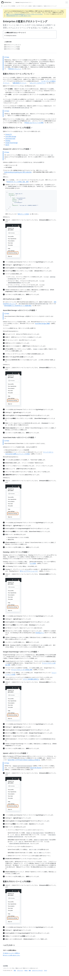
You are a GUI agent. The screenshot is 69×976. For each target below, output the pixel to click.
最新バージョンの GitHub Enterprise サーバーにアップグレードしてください (24, 14)
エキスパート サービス (37, 970)
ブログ (45, 970)
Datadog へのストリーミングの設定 (16, 552)
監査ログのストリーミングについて (18, 73)
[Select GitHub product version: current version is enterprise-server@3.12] (24, 2)
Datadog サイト (40, 632)
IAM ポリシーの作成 (23, 214)
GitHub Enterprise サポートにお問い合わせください (18, 15)
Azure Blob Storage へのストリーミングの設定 (20, 310)
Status (26, 970)
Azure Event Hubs (10, 138)
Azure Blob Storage (10, 136)
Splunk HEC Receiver (36, 767)
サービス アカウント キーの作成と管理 (21, 669)
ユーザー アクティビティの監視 (24, 6)
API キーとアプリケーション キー (29, 571)
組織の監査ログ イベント (19, 83)
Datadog (7, 140)
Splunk (7, 145)
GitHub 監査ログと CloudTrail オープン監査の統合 (17, 305)
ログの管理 (33, 563)
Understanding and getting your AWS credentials (17, 172)
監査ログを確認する (37, 6)
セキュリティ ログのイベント (38, 83)
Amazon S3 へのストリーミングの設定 (17, 149)
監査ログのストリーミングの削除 (17, 881)
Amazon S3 (8, 134)
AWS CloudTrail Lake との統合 (12, 299)
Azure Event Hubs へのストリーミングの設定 (19, 437)
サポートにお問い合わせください (11, 955)
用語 (15, 970)
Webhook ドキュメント (14, 69)
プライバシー (20, 970)
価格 (30, 970)
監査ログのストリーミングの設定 (17, 127)
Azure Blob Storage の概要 (42, 323)
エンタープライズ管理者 (9, 6)
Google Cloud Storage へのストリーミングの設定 (21, 652)
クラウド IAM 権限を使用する (31, 679)
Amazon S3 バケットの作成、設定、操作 (18, 181)
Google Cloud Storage (11, 142)
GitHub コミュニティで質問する (11, 953)
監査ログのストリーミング (50, 6)
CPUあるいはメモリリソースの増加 (33, 122)
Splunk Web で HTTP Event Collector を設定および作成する (24, 760)
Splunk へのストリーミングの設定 (15, 753)
